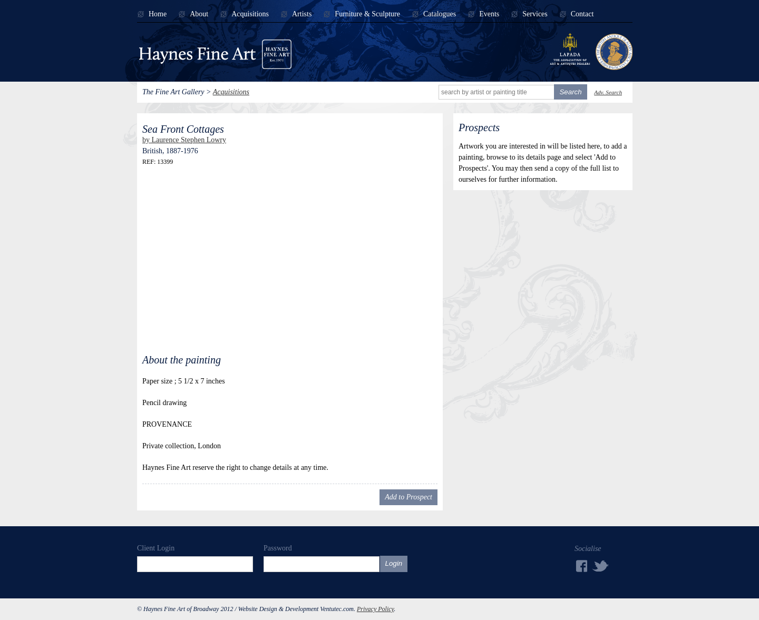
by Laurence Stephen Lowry (184, 140)
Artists (302, 14)
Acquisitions (250, 14)
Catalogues (439, 14)
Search (570, 92)
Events (489, 14)
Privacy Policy (375, 609)
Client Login (155, 548)
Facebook (581, 566)
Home (158, 14)
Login (394, 563)
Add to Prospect (408, 497)
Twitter (601, 565)
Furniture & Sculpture (367, 14)
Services (534, 14)
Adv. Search (608, 92)
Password (278, 548)
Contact (582, 14)
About (199, 14)
